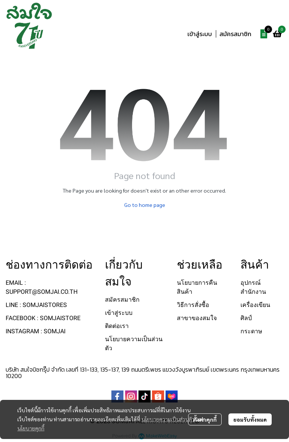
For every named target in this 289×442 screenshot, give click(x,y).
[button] (236, 16)
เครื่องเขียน (255, 304)
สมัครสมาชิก (235, 33)
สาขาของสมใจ (197, 318)
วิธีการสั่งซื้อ (193, 304)
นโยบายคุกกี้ (30, 428)
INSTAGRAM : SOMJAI (35, 331)
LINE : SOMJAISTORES (36, 304)
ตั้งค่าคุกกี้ (205, 419)
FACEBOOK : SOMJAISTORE (43, 318)
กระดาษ (251, 331)
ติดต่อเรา (117, 326)
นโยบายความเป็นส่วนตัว (168, 419)
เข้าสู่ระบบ (199, 33)
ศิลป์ (246, 318)
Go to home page (144, 204)
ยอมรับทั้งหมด (250, 419)
